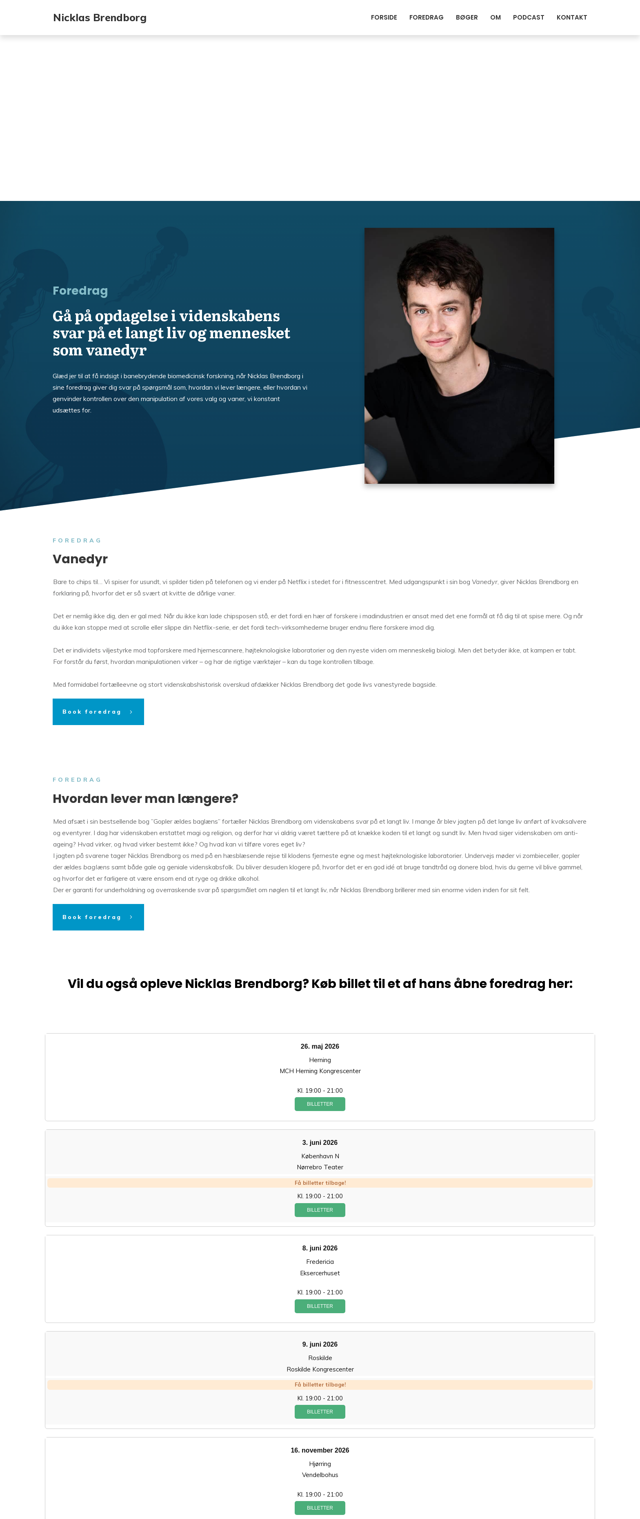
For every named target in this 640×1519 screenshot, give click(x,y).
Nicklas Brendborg (100, 17)
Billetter (320, 938)
